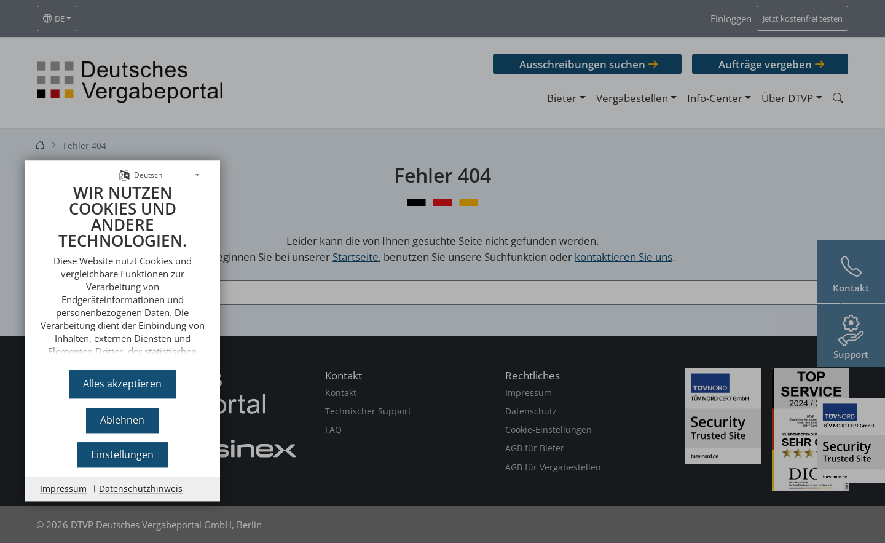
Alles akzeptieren (122, 383)
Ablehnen (122, 420)
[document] (122, 267)
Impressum (63, 488)
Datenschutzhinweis (141, 488)
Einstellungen (122, 454)
